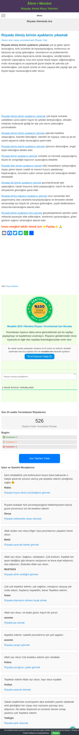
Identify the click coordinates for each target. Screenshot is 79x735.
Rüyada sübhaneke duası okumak (22, 518)
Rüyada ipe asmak (14, 622)
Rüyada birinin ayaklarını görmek (19, 156)
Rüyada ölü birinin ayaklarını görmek (21, 182)
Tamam (55, 733)
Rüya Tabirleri (12, 286)
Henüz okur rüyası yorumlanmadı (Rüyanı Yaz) (24, 40)
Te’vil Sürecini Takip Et (39, 356)
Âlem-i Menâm (39, 3)
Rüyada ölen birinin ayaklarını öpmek (21, 165)
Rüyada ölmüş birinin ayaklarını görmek (23, 133)
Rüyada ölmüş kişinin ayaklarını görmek (23, 146)
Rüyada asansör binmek (17, 689)
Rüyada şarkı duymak (16, 723)
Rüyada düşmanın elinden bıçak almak (25, 600)
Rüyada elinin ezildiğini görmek (21, 574)
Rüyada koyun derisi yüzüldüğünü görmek (27, 492)
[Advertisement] (39, 94)
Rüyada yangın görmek (17, 645)
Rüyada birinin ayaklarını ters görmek (21, 213)
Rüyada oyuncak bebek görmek (21, 544)
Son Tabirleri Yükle (39, 458)
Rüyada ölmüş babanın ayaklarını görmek (24, 196)
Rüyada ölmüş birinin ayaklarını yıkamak (34, 35)
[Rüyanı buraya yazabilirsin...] (39, 376)
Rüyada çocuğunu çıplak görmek (22, 667)
